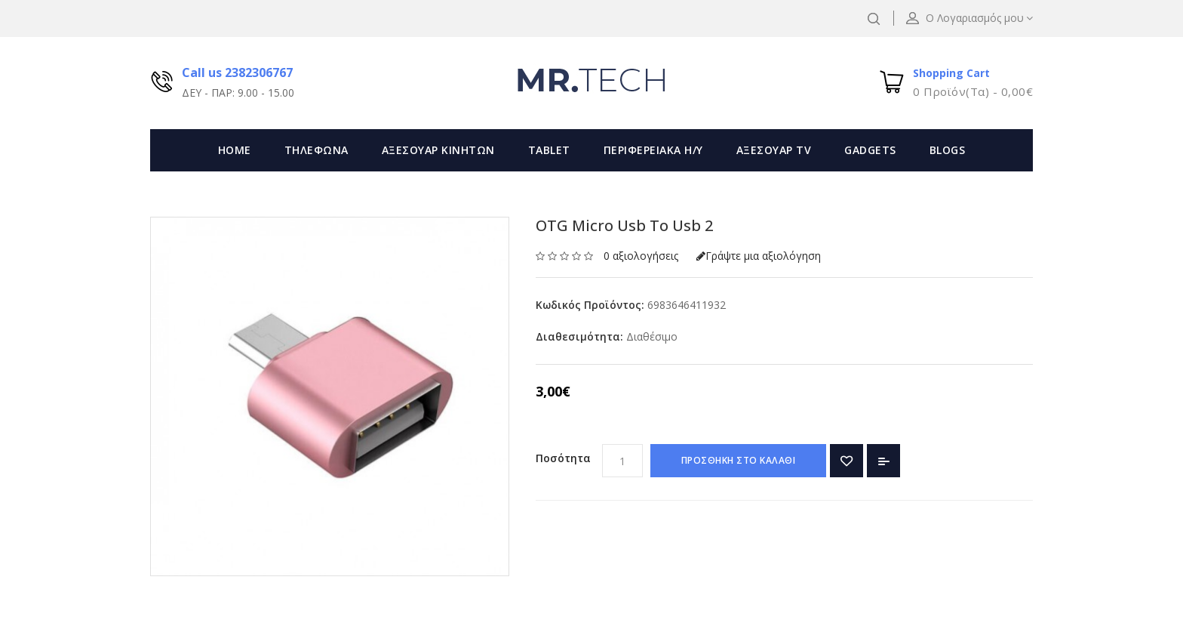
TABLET (549, 150)
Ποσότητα (563, 458)
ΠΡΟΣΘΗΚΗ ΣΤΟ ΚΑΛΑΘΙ (738, 460)
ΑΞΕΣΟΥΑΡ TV (774, 150)
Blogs (948, 150)
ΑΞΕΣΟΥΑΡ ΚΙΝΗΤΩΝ (438, 150)
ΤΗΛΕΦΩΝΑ (316, 150)
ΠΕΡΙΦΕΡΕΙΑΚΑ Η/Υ (653, 150)
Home (234, 150)
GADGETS (870, 150)
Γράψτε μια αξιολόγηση (758, 255)
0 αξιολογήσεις (641, 255)
